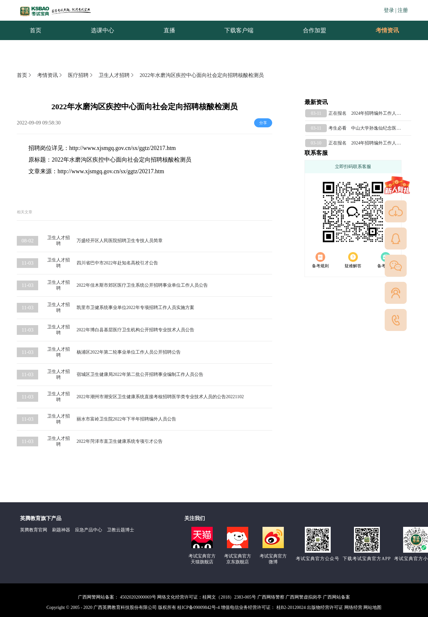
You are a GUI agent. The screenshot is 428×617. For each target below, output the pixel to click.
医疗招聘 (81, 75)
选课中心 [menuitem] (102, 30)
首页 (24, 75)
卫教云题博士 (120, 529)
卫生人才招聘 (117, 75)
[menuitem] (387, 30)
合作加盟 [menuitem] (314, 30)
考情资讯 (382, 30)
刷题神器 (61, 529)
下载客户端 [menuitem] (238, 30)
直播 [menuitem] (169, 30)
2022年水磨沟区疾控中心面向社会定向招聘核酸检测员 (202, 75)
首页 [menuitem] (35, 30)
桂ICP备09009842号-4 (198, 607)
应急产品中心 (88, 529)
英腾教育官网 (33, 529)
